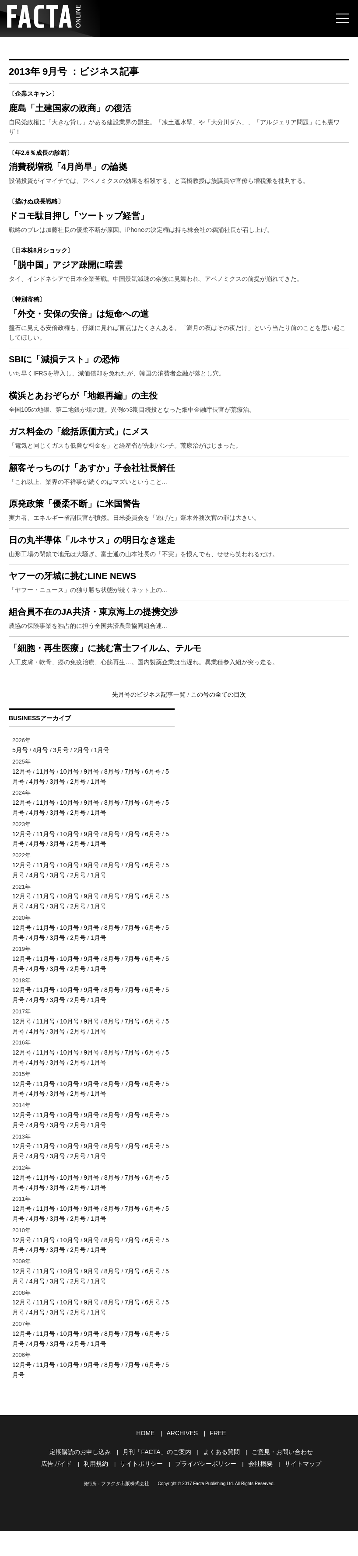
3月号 (58, 822)
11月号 (43, 843)
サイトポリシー (144, 1489)
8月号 (106, 843)
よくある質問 (219, 1478)
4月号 (39, 822)
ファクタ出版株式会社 (125, 1508)
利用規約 (100, 1489)
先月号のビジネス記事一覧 (152, 767)
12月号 (21, 843)
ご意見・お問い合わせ (276, 1478)
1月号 (96, 822)
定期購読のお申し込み (86, 1478)
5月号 (19, 822)
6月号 (144, 843)
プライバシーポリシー (204, 1489)
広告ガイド (63, 1489)
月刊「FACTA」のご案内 (158, 1478)
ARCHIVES (182, 1460)
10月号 (66, 843)
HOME (147, 1460)
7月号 (125, 843)
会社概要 (256, 1489)
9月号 (87, 843)
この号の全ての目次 (215, 767)
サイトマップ (296, 1489)
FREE (216, 1460)
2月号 (77, 822)
